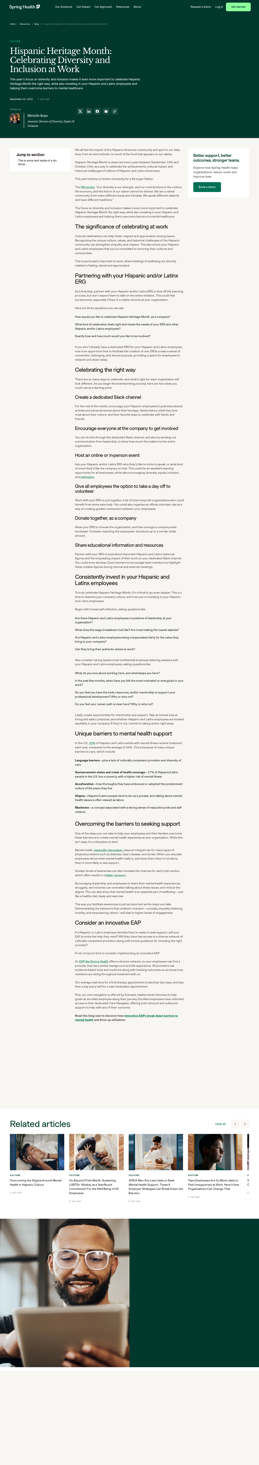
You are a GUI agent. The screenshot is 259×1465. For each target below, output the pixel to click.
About (137, 6)
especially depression (108, 850)
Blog (37, 24)
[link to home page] (25, 7)
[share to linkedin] (89, 111)
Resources (122, 6)
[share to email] (106, 111)
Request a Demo (201, 6)
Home (12, 24)
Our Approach (103, 6)
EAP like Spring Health (93, 961)
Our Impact (83, 6)
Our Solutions (63, 6)
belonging (87, 477)
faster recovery (116, 875)
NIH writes (87, 187)
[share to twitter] (80, 111)
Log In (219, 6)
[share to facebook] (97, 111)
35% (92, 743)
